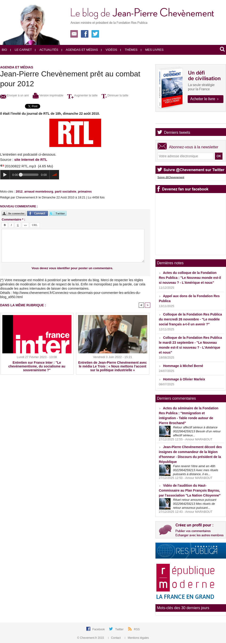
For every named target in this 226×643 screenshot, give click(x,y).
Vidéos (109, 49)
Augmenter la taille (82, 95)
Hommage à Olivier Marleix (184, 379)
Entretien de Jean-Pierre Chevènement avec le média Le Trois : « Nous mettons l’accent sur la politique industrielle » (112, 366)
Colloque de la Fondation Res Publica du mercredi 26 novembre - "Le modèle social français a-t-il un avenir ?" (190, 319)
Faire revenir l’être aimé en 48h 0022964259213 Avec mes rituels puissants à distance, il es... (195, 470)
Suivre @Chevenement (171, 177)
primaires (85, 191)
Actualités (46, 49)
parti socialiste (65, 191)
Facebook (99, 629)
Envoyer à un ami (14, 95)
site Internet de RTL (30, 160)
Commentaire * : (13, 219)
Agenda (170, 120)
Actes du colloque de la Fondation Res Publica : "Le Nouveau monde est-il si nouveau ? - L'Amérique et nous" (190, 277)
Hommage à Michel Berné (183, 366)
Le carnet (21, 49)
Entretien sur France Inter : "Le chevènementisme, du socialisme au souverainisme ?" (36, 366)
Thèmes (129, 49)
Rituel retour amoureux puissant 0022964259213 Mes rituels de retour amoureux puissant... (194, 503)
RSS (137, 629)
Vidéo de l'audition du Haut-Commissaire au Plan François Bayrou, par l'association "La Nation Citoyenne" (190, 490)
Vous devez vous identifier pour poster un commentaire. (72, 268)
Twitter (119, 629)
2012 (19, 191)
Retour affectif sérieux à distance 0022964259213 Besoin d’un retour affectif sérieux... (197, 431)
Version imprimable (48, 95)
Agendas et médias (80, 49)
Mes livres (152, 49)
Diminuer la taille (115, 95)
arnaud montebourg (38, 191)
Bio (4, 49)
